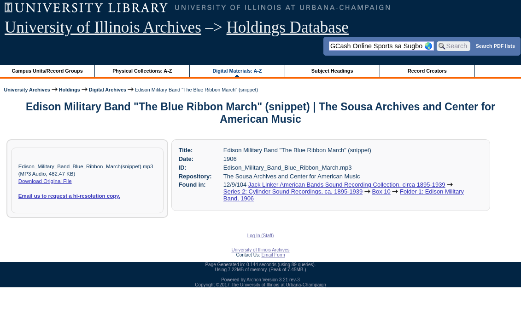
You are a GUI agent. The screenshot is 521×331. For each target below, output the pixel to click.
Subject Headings (332, 71)
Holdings (69, 89)
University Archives (27, 89)
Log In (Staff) (260, 235)
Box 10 (381, 191)
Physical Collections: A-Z (142, 71)
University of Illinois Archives (103, 27)
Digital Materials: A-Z (237, 71)
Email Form (273, 254)
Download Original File (45, 181)
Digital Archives (107, 89)
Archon (253, 279)
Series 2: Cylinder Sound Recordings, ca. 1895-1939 (293, 191)
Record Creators (427, 71)
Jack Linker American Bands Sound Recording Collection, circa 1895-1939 (346, 184)
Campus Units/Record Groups (47, 71)
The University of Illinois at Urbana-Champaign (278, 284)
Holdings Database (288, 27)
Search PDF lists (495, 45)
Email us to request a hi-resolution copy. (69, 196)
